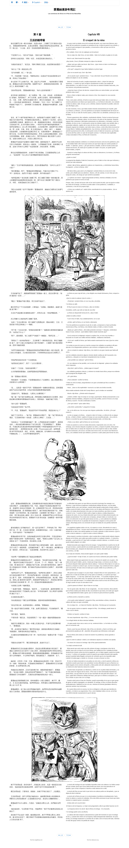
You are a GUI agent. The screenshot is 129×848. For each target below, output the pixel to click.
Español (36, 2)
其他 (46, 2)
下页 (68, 27)
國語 (25, 2)
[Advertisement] (64, 19)
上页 (60, 27)
